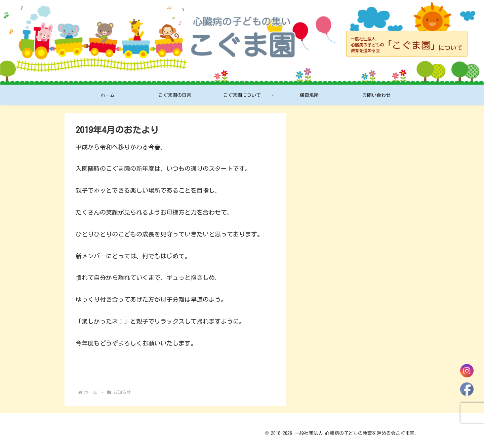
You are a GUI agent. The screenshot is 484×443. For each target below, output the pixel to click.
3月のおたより (319, 196)
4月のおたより (319, 167)
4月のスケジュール (325, 153)
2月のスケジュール (325, 210)
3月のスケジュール (325, 182)
